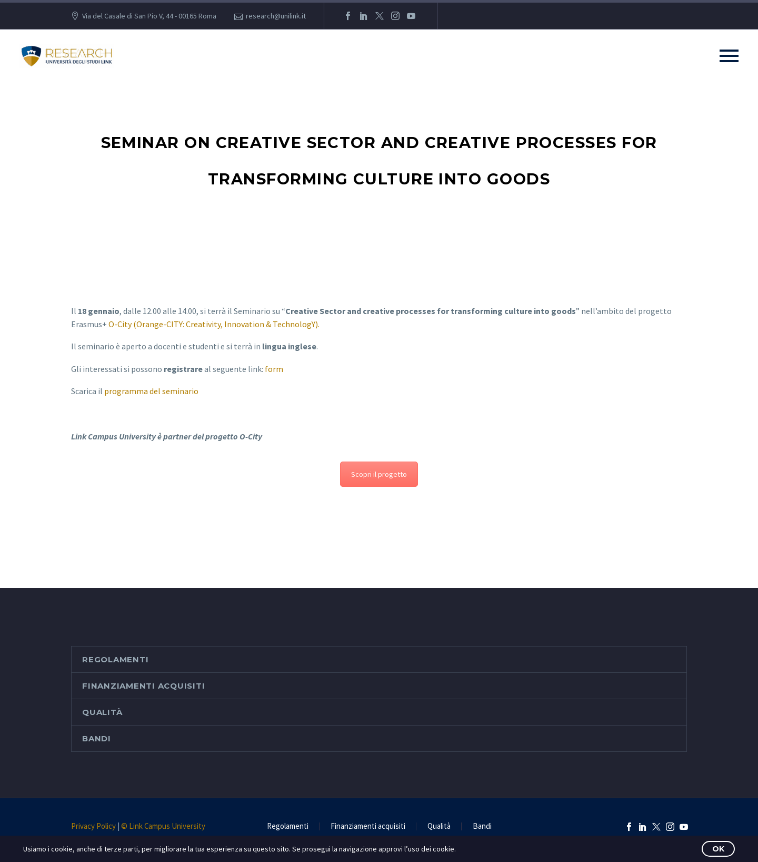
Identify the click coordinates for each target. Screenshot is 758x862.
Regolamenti (115, 659)
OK (718, 849)
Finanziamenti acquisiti (143, 686)
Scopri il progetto (379, 474)
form (274, 369)
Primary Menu (729, 56)
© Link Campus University (163, 826)
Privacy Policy (93, 826)
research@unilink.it (276, 16)
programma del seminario (151, 391)
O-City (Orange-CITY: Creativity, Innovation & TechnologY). (214, 324)
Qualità (102, 712)
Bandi (96, 738)
